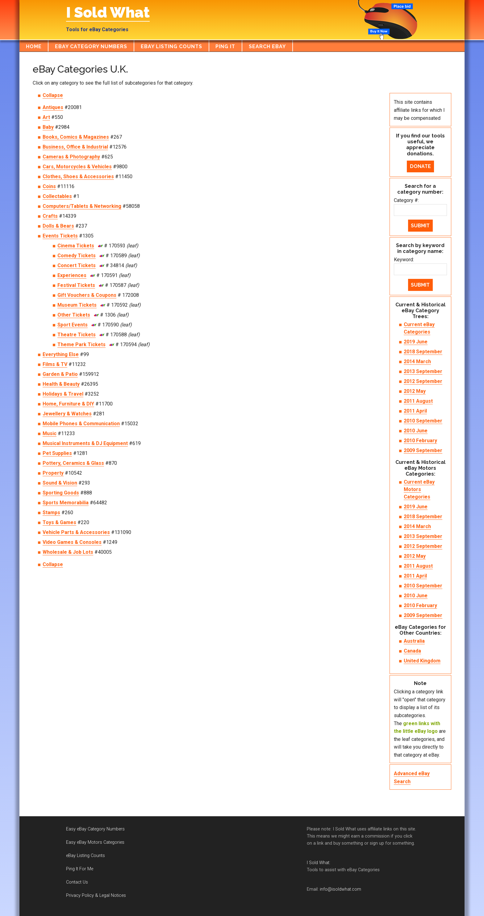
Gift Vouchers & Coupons (86, 295)
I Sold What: (318, 862)
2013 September (423, 371)
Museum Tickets (77, 305)
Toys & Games (59, 522)
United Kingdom (422, 661)
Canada (412, 651)
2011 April (415, 411)
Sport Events (72, 325)
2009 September (423, 450)
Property (53, 473)
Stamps (51, 512)
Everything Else (61, 354)
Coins (49, 186)
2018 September (423, 352)
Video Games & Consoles (72, 542)
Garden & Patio (60, 374)
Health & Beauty (61, 384)
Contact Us (77, 882)
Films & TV (55, 364)
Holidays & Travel (63, 394)
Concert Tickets (76, 265)
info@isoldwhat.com (340, 889)
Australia (414, 641)
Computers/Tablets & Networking (82, 206)
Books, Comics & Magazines (76, 137)
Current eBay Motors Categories (419, 489)
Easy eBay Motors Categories (95, 842)
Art (46, 117)
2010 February (420, 440)
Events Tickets (60, 236)
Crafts (50, 216)
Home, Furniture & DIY (68, 404)
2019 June (416, 342)
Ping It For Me (79, 869)
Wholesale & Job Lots (68, 552)
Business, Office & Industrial (75, 147)
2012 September (423, 381)
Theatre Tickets (76, 335)
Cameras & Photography (71, 157)
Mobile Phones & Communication (81, 423)
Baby (48, 127)
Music (49, 433)
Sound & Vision (60, 483)
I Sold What (108, 12)
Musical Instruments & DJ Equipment (85, 443)
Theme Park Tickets (81, 344)
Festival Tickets (76, 285)
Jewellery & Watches (67, 414)
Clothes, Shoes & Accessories (78, 176)
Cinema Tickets (75, 246)
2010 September (423, 421)
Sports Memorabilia (66, 503)
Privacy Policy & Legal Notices (96, 895)
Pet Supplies (57, 453)
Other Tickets (73, 315)
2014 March (417, 361)
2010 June (416, 431)
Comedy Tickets (76, 255)
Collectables (57, 196)
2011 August (418, 401)
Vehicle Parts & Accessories (76, 532)
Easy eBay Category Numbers (95, 829)
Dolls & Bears (58, 226)
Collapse (53, 95)
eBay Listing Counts (85, 855)
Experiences (71, 275)
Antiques (53, 107)
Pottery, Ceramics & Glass (73, 463)
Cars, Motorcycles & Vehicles (77, 167)
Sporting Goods (61, 493)
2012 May (415, 391)
